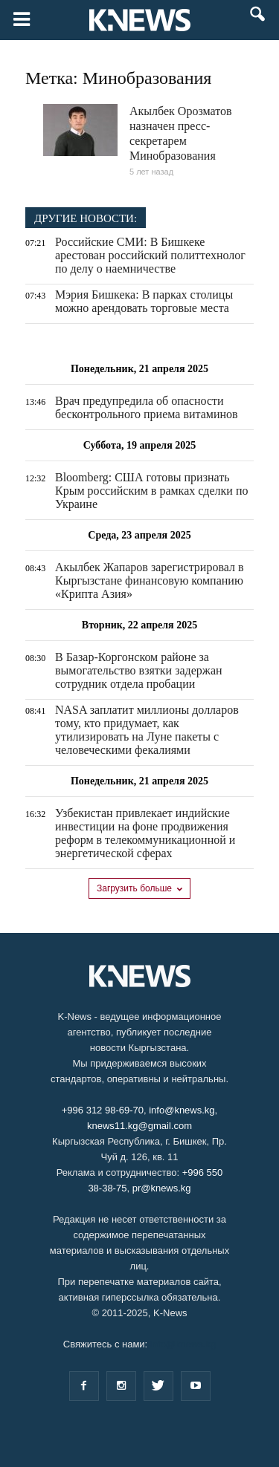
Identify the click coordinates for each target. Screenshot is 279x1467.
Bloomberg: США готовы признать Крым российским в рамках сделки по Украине (151, 490)
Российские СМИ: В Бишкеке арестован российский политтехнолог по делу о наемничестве (150, 255)
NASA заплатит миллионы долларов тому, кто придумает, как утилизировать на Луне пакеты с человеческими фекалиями (147, 729)
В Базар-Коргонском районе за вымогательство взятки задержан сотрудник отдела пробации (138, 670)
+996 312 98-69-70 (103, 1110)
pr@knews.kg (161, 1188)
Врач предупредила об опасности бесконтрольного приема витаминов (146, 407)
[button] (258, 21)
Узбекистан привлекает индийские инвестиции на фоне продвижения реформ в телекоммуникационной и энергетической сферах (145, 833)
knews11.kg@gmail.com (139, 1125)
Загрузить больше (139, 888)
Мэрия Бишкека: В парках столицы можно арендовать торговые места (144, 301)
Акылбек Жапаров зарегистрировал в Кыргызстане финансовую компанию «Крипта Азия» (149, 580)
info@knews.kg (181, 1110)
